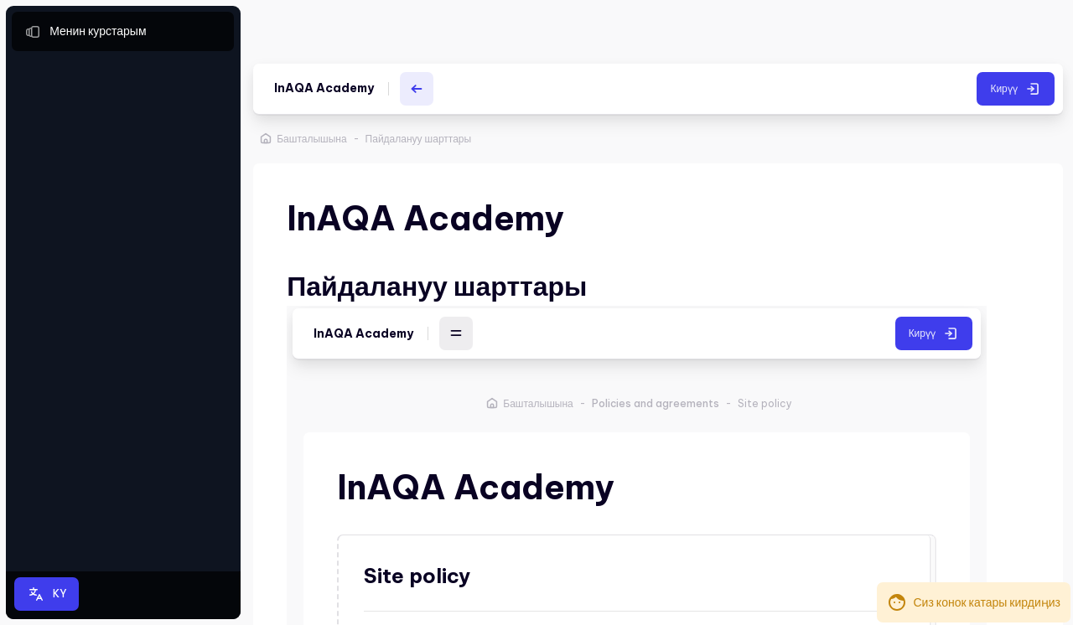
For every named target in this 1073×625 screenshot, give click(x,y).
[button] (46, 594)
